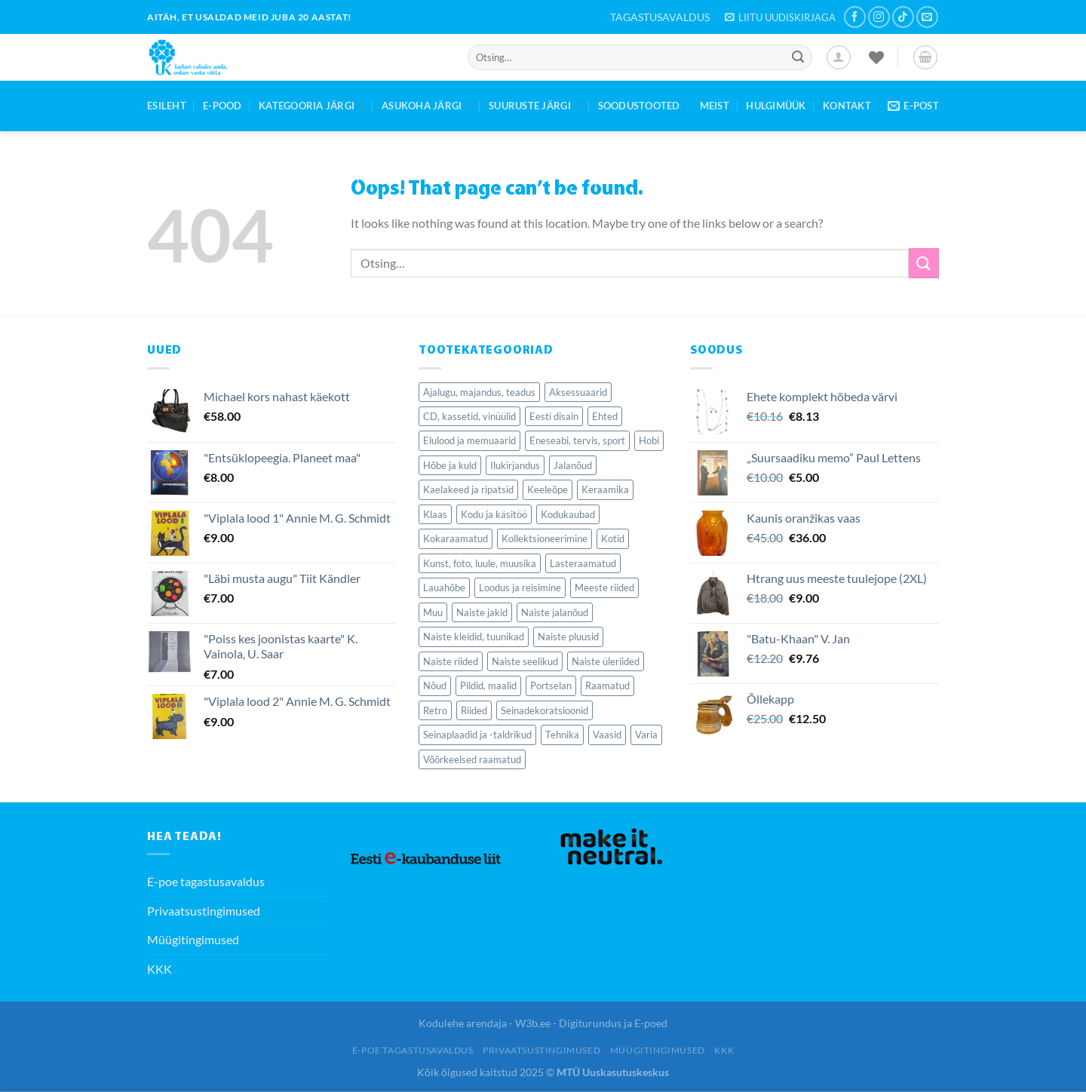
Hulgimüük (775, 106)
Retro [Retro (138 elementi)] (435, 710)
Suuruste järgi (535, 106)
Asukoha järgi (427, 106)
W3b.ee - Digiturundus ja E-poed (591, 1023)
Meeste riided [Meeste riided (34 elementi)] (604, 587)
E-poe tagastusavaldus (206, 881)
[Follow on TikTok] (903, 17)
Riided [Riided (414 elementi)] (474, 710)
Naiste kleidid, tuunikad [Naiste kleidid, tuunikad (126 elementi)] (473, 636)
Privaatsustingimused (203, 910)
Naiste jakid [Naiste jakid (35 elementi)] (482, 612)
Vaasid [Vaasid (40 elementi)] (607, 735)
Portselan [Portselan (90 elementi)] (551, 685)
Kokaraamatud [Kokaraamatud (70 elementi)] (455, 538)
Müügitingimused (193, 939)
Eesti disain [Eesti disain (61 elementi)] (553, 416)
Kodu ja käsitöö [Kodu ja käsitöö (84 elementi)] (494, 514)
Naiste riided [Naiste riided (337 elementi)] (450, 661)
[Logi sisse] (839, 57)
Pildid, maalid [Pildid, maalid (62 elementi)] (488, 685)
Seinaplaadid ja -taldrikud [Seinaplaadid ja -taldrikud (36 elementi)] (477, 735)
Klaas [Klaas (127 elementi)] (435, 514)
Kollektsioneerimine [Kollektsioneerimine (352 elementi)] (544, 538)
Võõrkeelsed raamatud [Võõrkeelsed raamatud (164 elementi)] (472, 759)
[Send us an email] (927, 17)
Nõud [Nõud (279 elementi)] (434, 685)
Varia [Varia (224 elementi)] (646, 735)
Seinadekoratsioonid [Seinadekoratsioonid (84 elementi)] (544, 710)
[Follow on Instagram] (879, 17)
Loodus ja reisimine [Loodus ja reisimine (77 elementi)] (520, 587)
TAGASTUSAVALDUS (660, 17)
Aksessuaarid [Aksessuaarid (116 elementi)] (578, 392)
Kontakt (847, 106)
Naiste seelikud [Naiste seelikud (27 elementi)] (525, 661)
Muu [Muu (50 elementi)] (433, 612)
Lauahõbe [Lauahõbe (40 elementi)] (444, 587)
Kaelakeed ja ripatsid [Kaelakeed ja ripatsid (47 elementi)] (468, 489)
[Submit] (798, 57)
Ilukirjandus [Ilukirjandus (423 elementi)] (515, 465)
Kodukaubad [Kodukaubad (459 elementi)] (568, 514)
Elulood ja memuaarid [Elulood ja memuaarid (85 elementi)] (469, 440)
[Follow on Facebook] (855, 17)
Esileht (166, 106)
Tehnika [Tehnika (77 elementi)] (562, 735)
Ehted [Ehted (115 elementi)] (605, 416)
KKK (159, 969)
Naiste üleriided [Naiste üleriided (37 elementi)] (606, 661)
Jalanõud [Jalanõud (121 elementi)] (573, 465)
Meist (714, 106)
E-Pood (222, 106)
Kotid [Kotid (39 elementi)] (612, 538)
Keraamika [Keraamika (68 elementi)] (605, 489)
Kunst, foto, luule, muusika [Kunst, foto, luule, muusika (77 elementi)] (479, 563)
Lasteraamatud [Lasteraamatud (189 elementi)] (583, 563)
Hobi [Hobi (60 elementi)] (649, 440)
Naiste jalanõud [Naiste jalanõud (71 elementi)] (554, 612)
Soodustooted (639, 106)
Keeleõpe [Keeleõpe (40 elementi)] (547, 489)
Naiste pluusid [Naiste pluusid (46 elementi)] (568, 636)
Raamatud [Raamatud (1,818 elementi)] (607, 685)
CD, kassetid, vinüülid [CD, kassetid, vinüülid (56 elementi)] (469, 416)
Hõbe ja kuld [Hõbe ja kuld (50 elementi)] (450, 465)
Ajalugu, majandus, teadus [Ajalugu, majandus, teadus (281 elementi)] (479, 392)
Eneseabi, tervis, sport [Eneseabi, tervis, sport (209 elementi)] (577, 440)
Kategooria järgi (312, 106)
